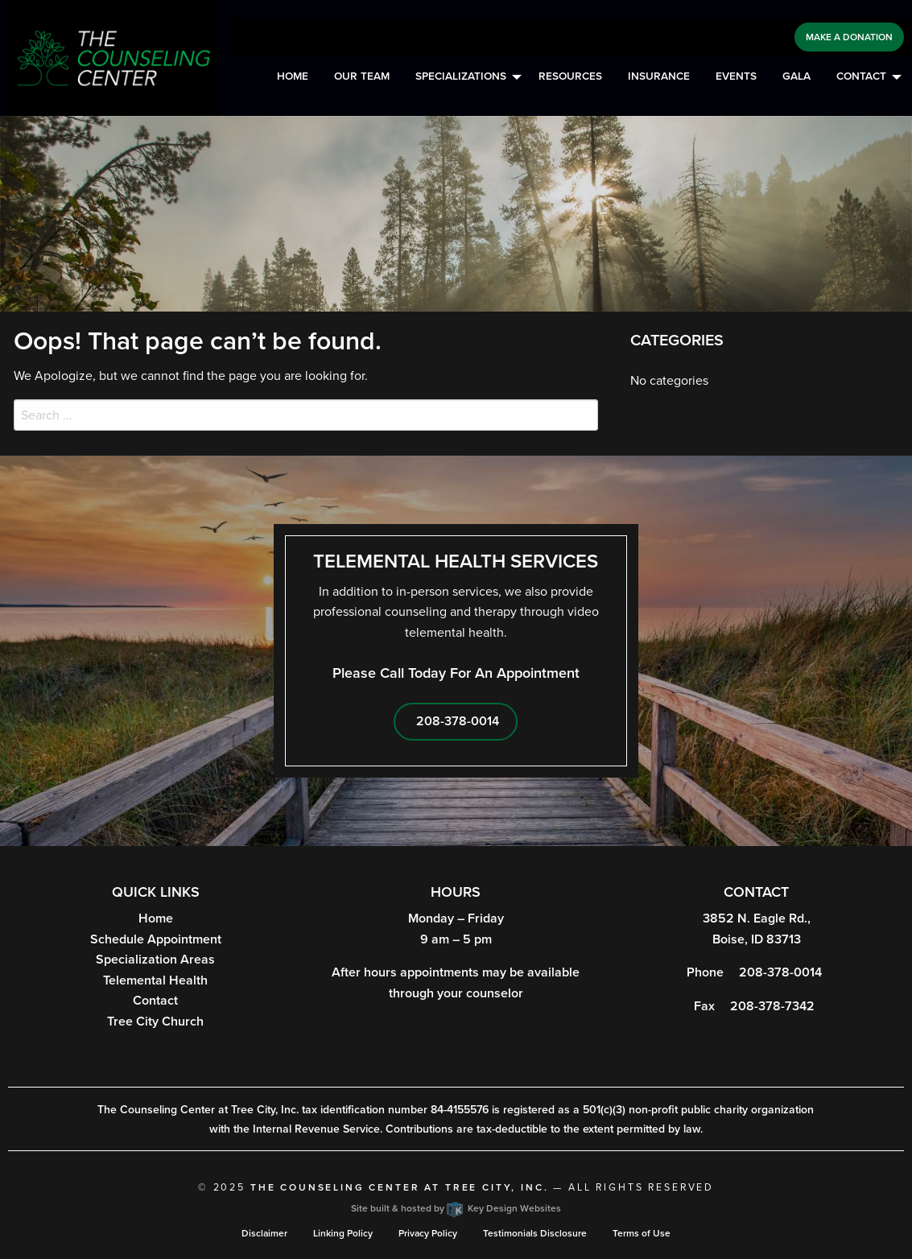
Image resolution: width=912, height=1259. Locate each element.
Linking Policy (343, 1233)
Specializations (460, 76)
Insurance (659, 76)
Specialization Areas (155, 959)
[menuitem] (292, 77)
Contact (861, 76)
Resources (570, 76)
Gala (796, 76)
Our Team (362, 76)
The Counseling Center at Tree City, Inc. (399, 1187)
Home (292, 76)
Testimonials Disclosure (535, 1233)
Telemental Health (155, 980)
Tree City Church (155, 1021)
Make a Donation (849, 37)
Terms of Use (642, 1233)
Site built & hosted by (456, 1208)
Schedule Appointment (155, 939)
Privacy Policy (427, 1233)
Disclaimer (264, 1233)
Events (736, 76)
